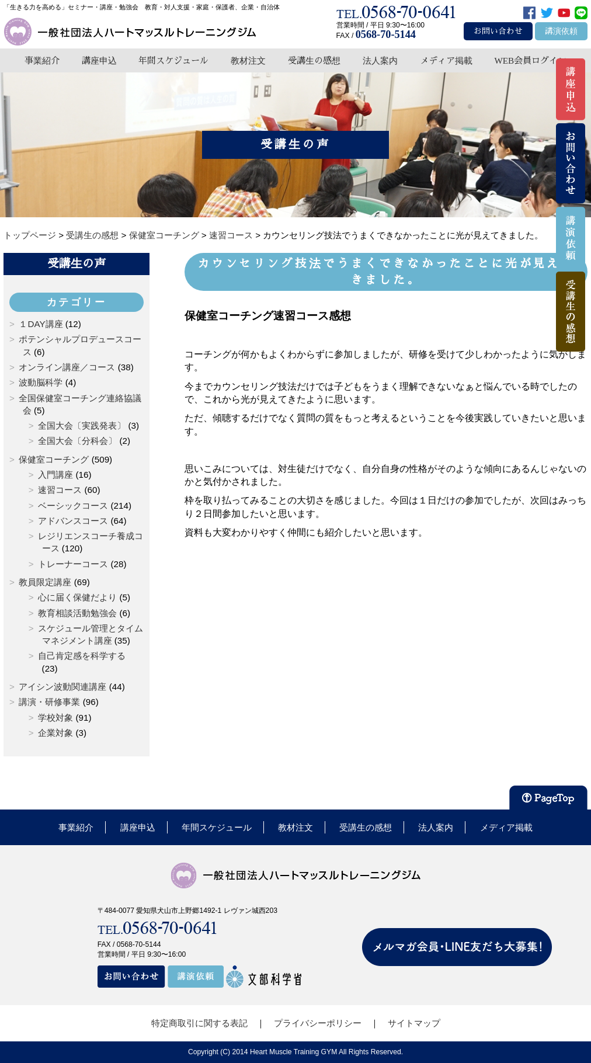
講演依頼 (561, 31)
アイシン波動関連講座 (62, 687)
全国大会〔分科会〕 (77, 441)
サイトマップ (414, 1023)
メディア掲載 (446, 60)
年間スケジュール (173, 60)
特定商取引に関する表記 (199, 1023)
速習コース (60, 490)
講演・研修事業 (49, 702)
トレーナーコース (73, 564)
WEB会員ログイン (530, 60)
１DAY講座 (40, 324)
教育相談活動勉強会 (77, 613)
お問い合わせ (498, 31)
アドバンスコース (73, 521)
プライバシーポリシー (317, 1023)
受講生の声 (76, 263)
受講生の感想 (314, 60)
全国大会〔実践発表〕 (82, 425)
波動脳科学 (40, 382)
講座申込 (99, 60)
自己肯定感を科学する (82, 656)
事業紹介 (42, 60)
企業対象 (55, 733)
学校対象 (55, 717)
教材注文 (248, 60)
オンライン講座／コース (67, 367)
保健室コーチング (54, 459)
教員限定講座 (45, 582)
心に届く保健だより (77, 597)
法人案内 (380, 60)
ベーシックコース (73, 505)
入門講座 (55, 475)
